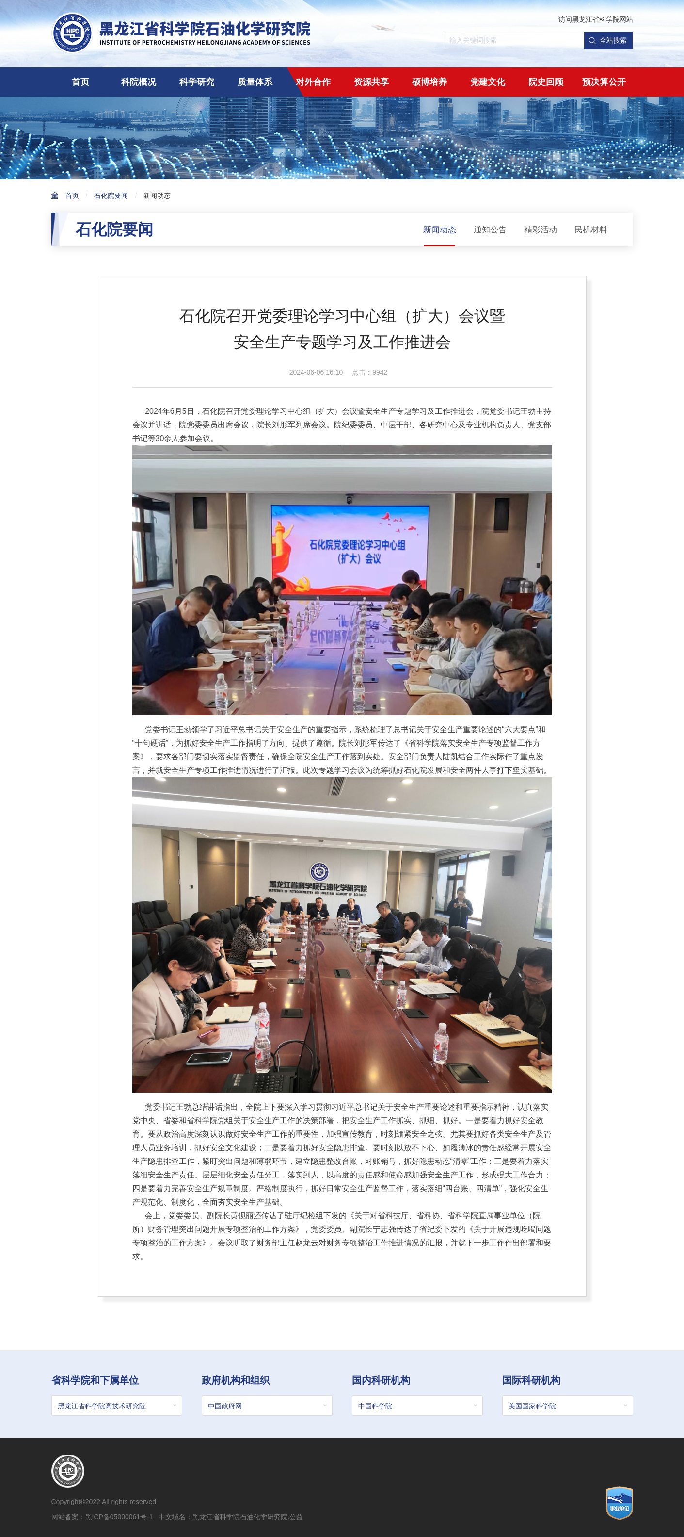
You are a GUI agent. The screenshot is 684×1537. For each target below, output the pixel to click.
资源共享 (371, 82)
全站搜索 (608, 40)
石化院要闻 (111, 195)
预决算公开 (604, 82)
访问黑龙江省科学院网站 (595, 19)
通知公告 (485, 229)
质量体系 (255, 82)
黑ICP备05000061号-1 (119, 1518)
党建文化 (487, 82)
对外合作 (313, 82)
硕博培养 (429, 82)
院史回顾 (545, 82)
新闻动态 (157, 195)
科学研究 (196, 82)
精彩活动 (537, 229)
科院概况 (138, 82)
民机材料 (590, 229)
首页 (80, 82)
